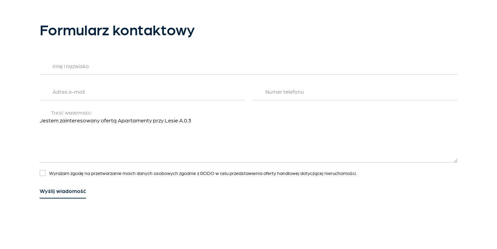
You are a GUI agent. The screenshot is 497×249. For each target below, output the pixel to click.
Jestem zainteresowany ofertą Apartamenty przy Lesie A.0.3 (248, 138)
